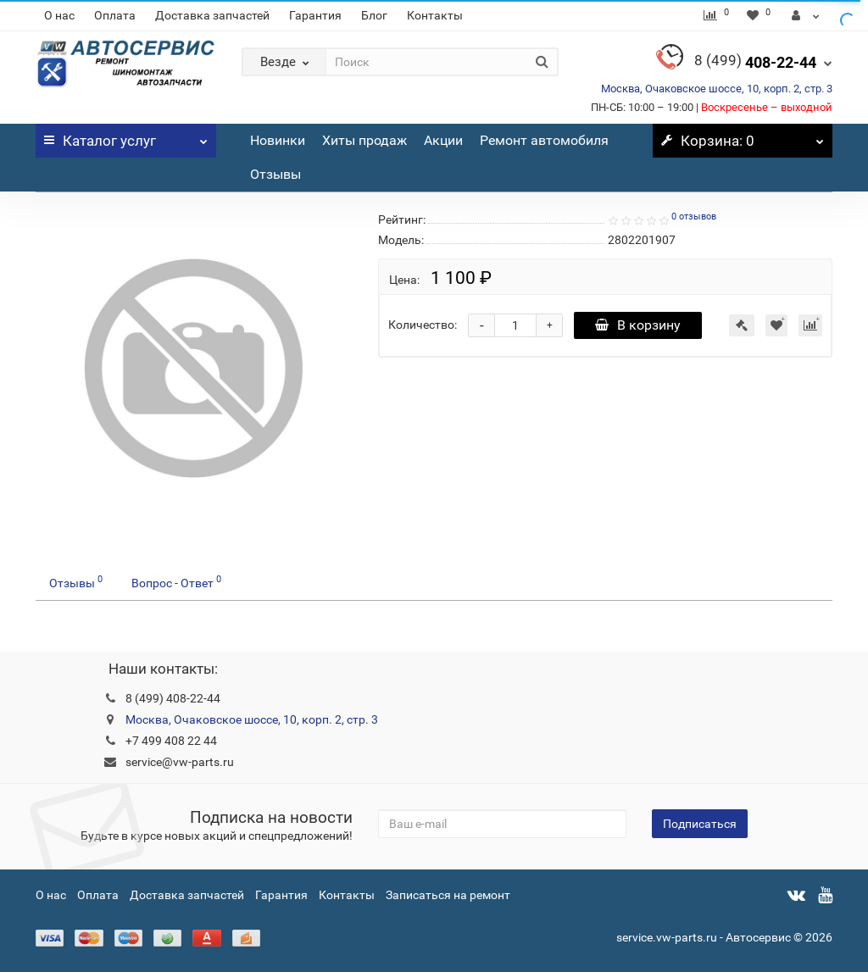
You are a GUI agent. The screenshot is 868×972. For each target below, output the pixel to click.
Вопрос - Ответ (176, 581)
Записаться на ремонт (448, 895)
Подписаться (700, 823)
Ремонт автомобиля (544, 140)
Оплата (115, 15)
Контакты (435, 15)
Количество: (422, 324)
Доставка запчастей (212, 15)
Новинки (277, 140)
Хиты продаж (364, 140)
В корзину (638, 325)
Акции (443, 140)
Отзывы (275, 174)
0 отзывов (693, 216)
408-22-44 (755, 62)
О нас (59, 15)
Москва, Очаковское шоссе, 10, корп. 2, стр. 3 (716, 88)
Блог (374, 15)
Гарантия (315, 15)
